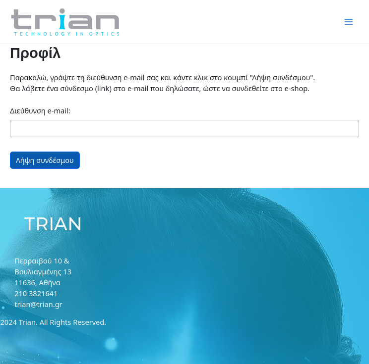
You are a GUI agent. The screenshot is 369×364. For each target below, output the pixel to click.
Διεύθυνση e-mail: (40, 110)
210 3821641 (36, 293)
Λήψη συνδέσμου (45, 160)
